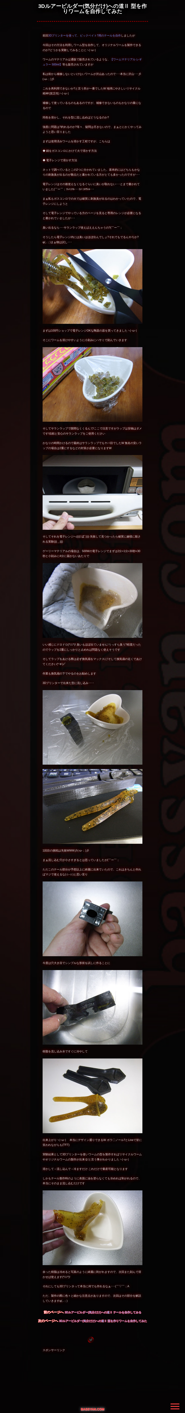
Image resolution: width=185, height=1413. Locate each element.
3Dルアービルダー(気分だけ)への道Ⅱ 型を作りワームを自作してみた (103, 1321)
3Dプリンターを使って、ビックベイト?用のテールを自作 (84, 35)
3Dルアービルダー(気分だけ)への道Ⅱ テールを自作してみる (103, 1312)
